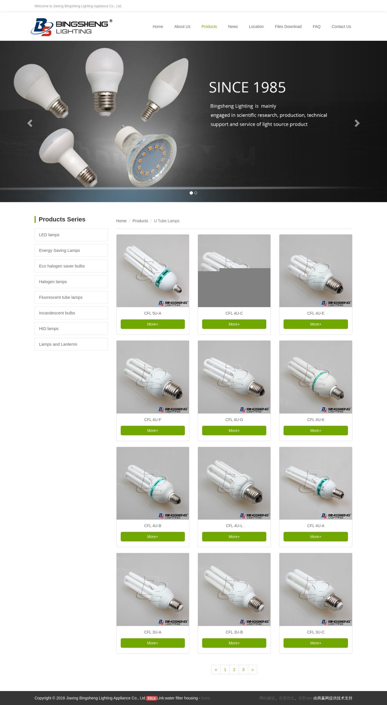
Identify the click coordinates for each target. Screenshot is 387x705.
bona (205, 698)
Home (158, 26)
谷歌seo (305, 698)
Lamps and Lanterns (58, 344)
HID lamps (49, 328)
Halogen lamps (53, 281)
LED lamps (49, 234)
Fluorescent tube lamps (61, 297)
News (233, 26)
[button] (29, 121)
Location (256, 26)
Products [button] (209, 26)
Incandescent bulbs (57, 312)
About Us (182, 26)
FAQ (317, 26)
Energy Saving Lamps (59, 250)
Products (140, 221)
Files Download (288, 26)
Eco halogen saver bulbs (62, 266)
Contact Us (341, 26)
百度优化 (286, 698)
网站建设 (267, 698)
